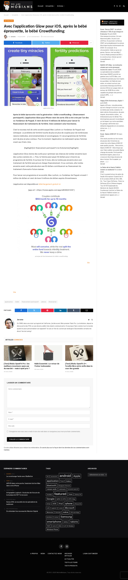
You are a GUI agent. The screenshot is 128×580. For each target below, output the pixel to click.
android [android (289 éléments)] (65, 476)
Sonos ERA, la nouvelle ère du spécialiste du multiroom (21, 503)
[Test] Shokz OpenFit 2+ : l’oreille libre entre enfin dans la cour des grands (78, 366)
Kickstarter (53, 302)
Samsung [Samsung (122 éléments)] (66, 516)
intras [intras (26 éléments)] (48, 504)
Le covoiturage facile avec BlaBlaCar (19, 476)
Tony (8, 480)
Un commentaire (33, 36)
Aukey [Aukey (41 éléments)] (68, 481)
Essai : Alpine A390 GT (108, 134)
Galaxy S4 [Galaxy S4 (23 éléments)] (78, 494)
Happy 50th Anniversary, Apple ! (111, 101)
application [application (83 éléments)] (53, 481)
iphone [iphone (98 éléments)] (68, 503)
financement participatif (30, 302)
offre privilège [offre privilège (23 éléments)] (75, 512)
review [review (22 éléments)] (56, 517)
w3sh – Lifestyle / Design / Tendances (110, 22)
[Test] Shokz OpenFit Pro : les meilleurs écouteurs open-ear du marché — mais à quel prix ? (17, 366)
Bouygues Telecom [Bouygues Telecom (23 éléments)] (64, 485)
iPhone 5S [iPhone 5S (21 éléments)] (78, 503)
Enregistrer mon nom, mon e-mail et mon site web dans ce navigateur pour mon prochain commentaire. (44, 431)
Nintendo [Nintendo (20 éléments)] (58, 512)
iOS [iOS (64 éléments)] (54, 503)
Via (14, 292)
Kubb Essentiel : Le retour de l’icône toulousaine (47, 365)
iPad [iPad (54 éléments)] (61, 503)
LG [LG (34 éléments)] (48, 508)
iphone (43, 302)
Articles (60, 6)
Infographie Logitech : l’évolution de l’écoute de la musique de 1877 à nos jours (23, 494)
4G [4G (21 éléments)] (47, 476)
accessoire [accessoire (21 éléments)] (54, 476)
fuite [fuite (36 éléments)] (70, 494)
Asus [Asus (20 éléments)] (62, 481)
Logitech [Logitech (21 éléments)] (53, 508)
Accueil (40, 6)
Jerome (13, 36)
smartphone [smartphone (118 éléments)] (54, 521)
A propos (32, 553)
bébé (17, 302)
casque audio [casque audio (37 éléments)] (52, 489)
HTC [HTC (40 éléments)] (64, 499)
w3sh (41, 553)
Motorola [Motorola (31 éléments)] (50, 512)
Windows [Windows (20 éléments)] (71, 526)
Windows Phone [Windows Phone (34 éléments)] (52, 529)
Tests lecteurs (71, 562)
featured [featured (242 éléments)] (60, 493)
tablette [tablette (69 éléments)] (74, 521)
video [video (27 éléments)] (60, 526)
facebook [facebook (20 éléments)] (49, 494)
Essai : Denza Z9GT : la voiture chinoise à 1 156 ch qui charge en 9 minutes (111, 32)
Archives (68, 553)
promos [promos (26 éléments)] (49, 517)
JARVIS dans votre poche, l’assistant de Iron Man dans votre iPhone (23, 484)
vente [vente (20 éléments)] (54, 526)
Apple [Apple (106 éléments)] (76, 475)
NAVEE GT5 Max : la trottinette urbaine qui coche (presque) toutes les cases (111, 67)
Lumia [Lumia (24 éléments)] (61, 508)
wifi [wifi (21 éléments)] (65, 526)
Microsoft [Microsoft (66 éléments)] (69, 508)
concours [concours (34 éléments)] (62, 489)
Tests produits (71, 565)
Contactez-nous (54, 553)
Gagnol (8, 473)
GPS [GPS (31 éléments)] (58, 499)
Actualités (50, 6)
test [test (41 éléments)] (48, 526)
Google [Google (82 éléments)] (50, 498)
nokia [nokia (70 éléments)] (65, 512)
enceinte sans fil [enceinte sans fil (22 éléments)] (73, 489)
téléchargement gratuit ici (49, 184)
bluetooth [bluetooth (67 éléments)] (51, 485)
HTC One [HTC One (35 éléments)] (71, 499)
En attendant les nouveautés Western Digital (22, 511)
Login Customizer (92, 553)
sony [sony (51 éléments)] (66, 522)
